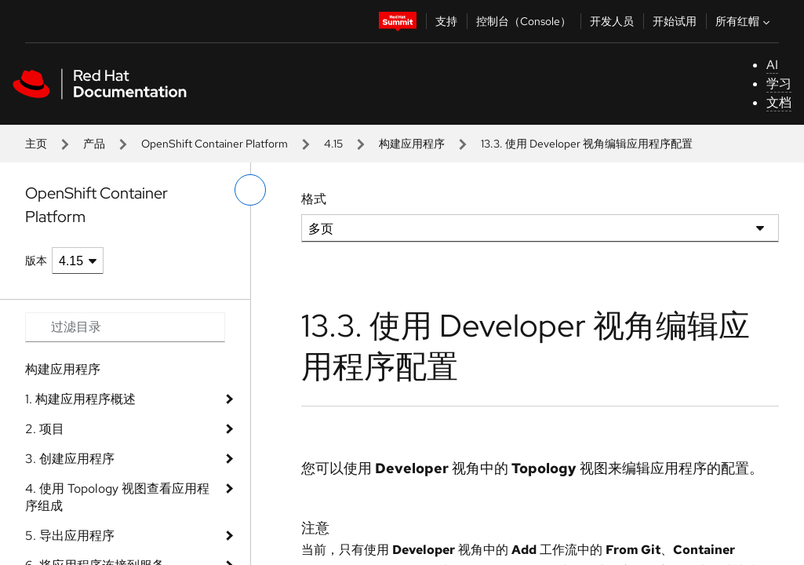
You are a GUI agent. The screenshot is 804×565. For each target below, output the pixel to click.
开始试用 (675, 21)
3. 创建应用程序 (70, 458)
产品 (94, 144)
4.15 (333, 144)
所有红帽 (744, 21)
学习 (778, 83)
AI (772, 64)
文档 (778, 102)
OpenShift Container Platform (214, 144)
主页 (36, 144)
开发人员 (612, 21)
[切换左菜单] (250, 190)
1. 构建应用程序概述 (80, 399)
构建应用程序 (412, 144)
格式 (313, 199)
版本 (36, 260)
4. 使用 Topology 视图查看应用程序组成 (117, 497)
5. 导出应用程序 (70, 535)
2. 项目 (44, 429)
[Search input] (125, 327)
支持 (446, 21)
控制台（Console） (523, 21)
